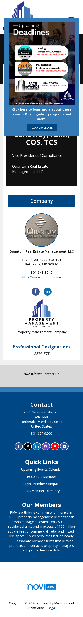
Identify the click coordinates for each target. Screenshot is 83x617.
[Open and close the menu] (60, 17)
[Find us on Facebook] (19, 446)
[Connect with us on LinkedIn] (37, 446)
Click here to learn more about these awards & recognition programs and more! (41, 114)
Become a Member (41, 476)
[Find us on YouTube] (55, 446)
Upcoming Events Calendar (41, 469)
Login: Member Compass (41, 483)
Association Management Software (41, 588)
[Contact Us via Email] (64, 446)
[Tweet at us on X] (28, 446)
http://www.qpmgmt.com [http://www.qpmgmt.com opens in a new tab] (41, 277)
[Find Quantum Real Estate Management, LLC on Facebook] (35, 291)
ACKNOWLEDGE (42, 127)
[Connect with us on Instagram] (46, 446)
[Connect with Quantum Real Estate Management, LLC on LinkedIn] (47, 291)
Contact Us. (51, 374)
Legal (51, 607)
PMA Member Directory (41, 490)
